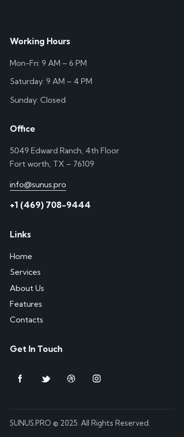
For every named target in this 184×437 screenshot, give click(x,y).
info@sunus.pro (38, 184)
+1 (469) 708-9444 (50, 204)
